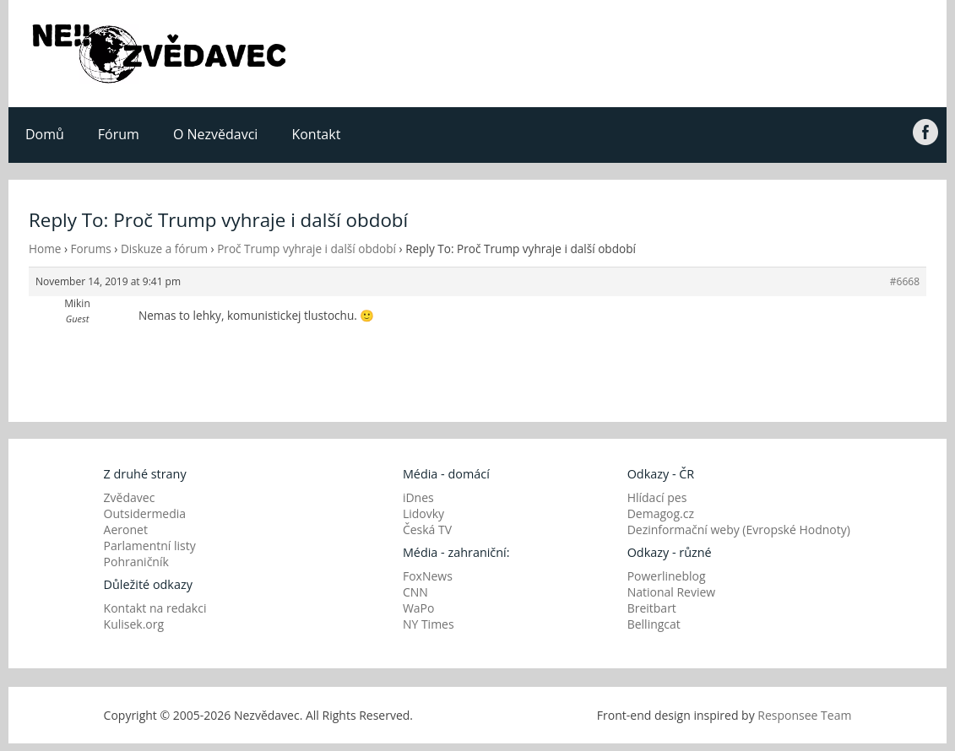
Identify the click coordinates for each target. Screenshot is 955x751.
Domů (44, 134)
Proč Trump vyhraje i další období (306, 248)
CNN (415, 592)
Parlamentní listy (150, 546)
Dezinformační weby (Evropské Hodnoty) (738, 529)
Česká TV (427, 529)
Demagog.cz (660, 513)
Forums (91, 248)
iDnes (418, 497)
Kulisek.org (134, 624)
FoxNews (428, 576)
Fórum (118, 134)
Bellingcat (654, 624)
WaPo (419, 608)
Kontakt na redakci (155, 608)
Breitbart (651, 608)
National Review (671, 592)
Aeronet (126, 529)
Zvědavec (129, 497)
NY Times (428, 624)
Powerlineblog (666, 576)
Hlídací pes (657, 497)
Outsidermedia (145, 513)
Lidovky (423, 513)
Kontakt (315, 134)
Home (45, 248)
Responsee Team (804, 715)
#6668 (905, 281)
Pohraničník (136, 562)
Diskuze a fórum (164, 248)
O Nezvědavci (215, 134)
